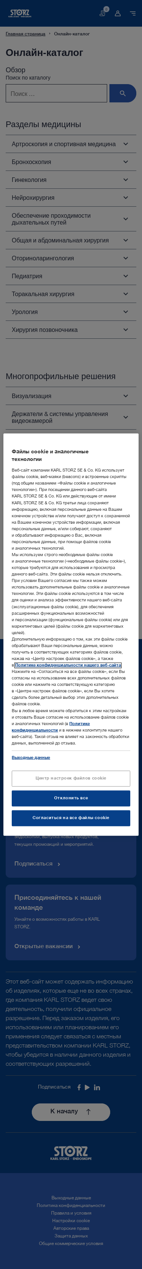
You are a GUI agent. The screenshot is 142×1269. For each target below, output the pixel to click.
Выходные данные (31, 758)
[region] (70, 635)
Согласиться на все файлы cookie (71, 818)
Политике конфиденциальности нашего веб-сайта (68, 665)
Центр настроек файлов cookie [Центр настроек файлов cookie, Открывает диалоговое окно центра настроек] (71, 778)
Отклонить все (71, 798)
